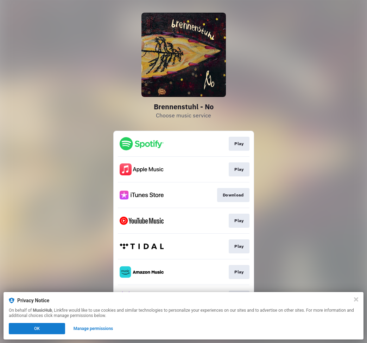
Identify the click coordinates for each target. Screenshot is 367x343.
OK (37, 328)
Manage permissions (93, 328)
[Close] (356, 299)
